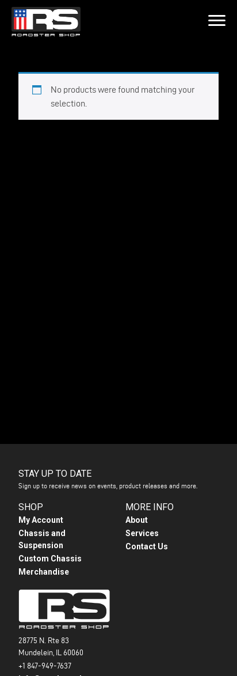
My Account (40, 520)
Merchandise (43, 571)
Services (142, 533)
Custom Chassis (50, 558)
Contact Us (146, 546)
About (136, 520)
